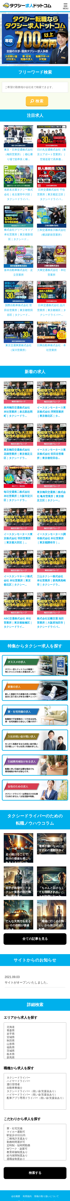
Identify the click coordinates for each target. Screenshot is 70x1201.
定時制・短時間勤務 (35, 1145)
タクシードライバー (35, 1077)
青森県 (35, 1030)
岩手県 (35, 1034)
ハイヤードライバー (35, 1081)
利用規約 (27, 1196)
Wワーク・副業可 (35, 1149)
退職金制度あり (35, 1159)
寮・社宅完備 (35, 1128)
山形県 (35, 1044)
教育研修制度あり (35, 1152)
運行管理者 (35, 1084)
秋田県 (35, 1040)
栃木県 (35, 1054)
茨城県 (35, 1051)
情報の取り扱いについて (46, 1196)
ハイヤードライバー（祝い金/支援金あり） (35, 1094)
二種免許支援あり (35, 1138)
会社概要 (15, 1196)
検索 (39, 101)
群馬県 (35, 1057)
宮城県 (35, 1037)
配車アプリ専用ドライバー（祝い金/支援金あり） (35, 1098)
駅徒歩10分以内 (35, 1135)
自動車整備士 (35, 1088)
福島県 (35, 1047)
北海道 (35, 1027)
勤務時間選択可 (35, 1142)
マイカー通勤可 (35, 1132)
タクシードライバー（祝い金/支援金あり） (35, 1091)
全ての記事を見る (35, 939)
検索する (35, 1173)
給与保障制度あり (35, 1155)
